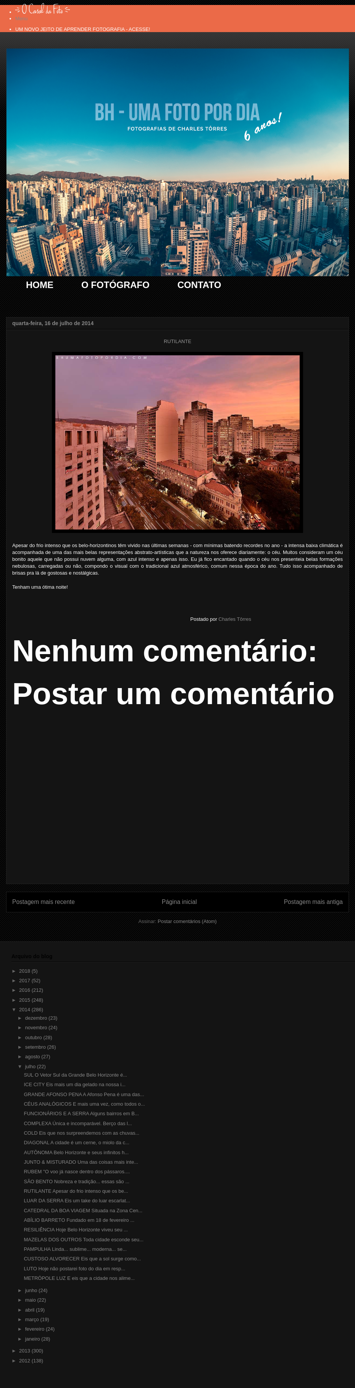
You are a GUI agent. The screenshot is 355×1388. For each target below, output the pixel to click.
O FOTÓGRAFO (115, 285)
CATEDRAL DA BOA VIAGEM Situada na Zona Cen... (83, 1210)
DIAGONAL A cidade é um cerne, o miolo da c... (76, 1142)
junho (32, 1290)
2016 (25, 990)
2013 (25, 1351)
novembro (36, 1027)
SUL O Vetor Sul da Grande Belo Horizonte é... (75, 1075)
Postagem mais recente (43, 902)
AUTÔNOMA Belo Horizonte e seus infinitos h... (76, 1152)
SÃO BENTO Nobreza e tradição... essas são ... (76, 1181)
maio (31, 1300)
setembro (36, 1047)
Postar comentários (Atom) (187, 921)
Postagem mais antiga (313, 902)
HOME (39, 285)
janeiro (33, 1339)
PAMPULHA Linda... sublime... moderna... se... (75, 1249)
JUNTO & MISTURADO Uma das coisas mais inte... (81, 1162)
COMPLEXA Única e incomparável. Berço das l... (78, 1123)
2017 (25, 980)
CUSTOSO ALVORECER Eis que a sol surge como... (82, 1259)
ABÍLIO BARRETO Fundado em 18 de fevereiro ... (79, 1220)
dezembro (36, 1018)
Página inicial (179, 902)
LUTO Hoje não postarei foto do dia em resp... (74, 1268)
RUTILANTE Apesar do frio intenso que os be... (76, 1191)
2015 (25, 1000)
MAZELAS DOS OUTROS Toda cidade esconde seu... (83, 1239)
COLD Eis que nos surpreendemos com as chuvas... (81, 1133)
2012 (25, 1361)
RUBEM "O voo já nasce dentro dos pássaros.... (77, 1171)
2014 (25, 1009)
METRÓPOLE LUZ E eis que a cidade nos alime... (79, 1278)
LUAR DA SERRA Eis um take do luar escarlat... (77, 1200)
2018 (25, 971)
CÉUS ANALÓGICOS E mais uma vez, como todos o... (84, 1104)
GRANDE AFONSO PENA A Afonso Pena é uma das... (84, 1094)
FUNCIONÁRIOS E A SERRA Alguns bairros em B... (81, 1113)
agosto (33, 1056)
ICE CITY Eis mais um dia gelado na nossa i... (74, 1084)
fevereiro (35, 1329)
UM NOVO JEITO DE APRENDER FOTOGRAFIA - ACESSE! (82, 29)
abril (30, 1310)
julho (31, 1066)
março (32, 1319)
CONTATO (199, 285)
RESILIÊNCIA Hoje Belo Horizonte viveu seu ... (75, 1230)
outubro (34, 1037)
